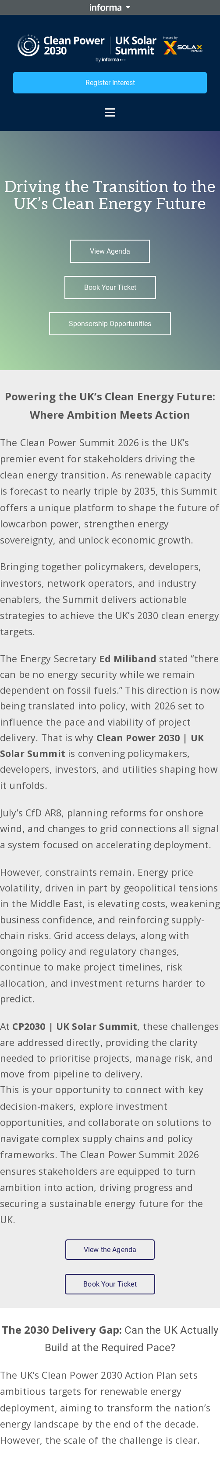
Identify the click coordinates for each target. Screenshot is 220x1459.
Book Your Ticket (110, 287)
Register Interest (110, 83)
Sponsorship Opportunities (110, 324)
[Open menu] (110, 108)
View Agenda (110, 251)
